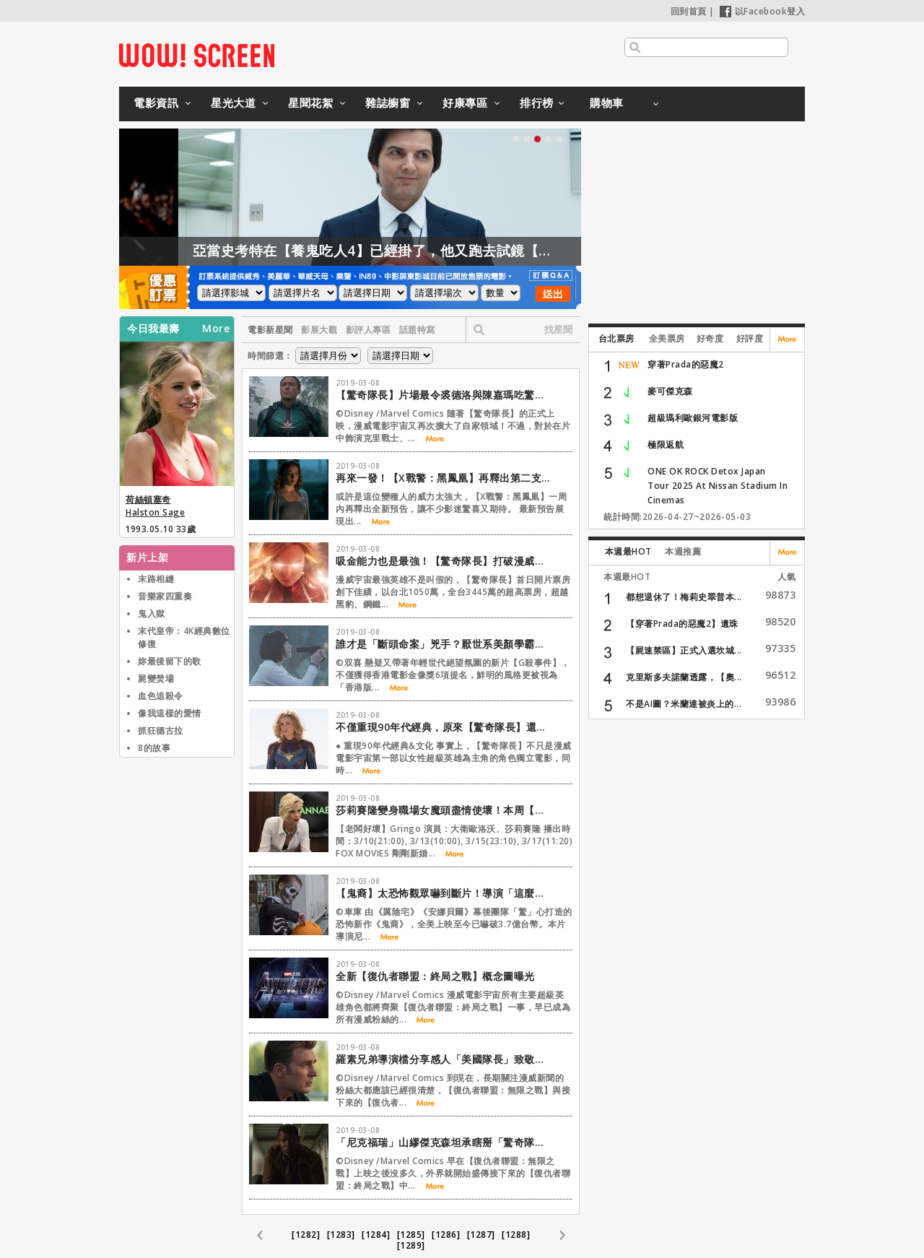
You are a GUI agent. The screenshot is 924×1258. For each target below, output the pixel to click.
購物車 (607, 102)
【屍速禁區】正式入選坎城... (684, 650)
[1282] (306, 1234)
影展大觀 (319, 330)
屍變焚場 (156, 678)
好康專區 (465, 102)
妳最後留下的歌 (169, 661)
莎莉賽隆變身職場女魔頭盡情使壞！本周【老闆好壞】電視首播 (444, 810)
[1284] (376, 1234)
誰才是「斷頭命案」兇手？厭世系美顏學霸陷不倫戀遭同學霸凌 (444, 644)
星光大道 (233, 102)
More (216, 329)
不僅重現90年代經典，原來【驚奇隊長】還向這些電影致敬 (444, 727)
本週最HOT (628, 551)
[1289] (411, 1245)
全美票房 (667, 338)
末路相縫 (156, 579)
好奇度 (710, 338)
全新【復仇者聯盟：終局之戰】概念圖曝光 (435, 976)
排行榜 (537, 102)
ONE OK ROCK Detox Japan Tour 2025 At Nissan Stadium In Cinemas (718, 485)
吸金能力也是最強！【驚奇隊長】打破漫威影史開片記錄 (444, 561)
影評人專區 (368, 330)
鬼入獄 (151, 613)
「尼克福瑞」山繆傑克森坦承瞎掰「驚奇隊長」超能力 (444, 1142)
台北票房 (616, 338)
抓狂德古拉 (160, 730)
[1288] (516, 1234)
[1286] (446, 1234)
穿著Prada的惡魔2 (686, 364)
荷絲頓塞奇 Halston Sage (155, 506)
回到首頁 (689, 11)
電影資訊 (156, 102)
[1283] (341, 1234)
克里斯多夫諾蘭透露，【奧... (684, 677)
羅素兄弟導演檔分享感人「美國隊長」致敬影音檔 (444, 1059)
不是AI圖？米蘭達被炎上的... (683, 704)
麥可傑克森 (670, 391)
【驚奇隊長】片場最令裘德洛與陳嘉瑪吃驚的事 (444, 395)
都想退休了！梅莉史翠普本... (684, 597)
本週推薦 (683, 551)
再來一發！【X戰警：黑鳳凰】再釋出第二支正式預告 (444, 478)
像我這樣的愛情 (169, 713)
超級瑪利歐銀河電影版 (693, 418)
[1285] (411, 1234)
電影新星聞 (270, 330)
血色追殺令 (160, 696)
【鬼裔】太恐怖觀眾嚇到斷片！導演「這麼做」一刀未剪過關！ (444, 893)
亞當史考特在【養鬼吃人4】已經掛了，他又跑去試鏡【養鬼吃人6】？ (454, 250)
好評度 (750, 338)
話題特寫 (417, 330)
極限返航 (666, 444)
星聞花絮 (310, 102)
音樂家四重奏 (165, 596)
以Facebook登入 (763, 11)
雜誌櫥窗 (387, 102)
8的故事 (154, 748)
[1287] (481, 1234)
